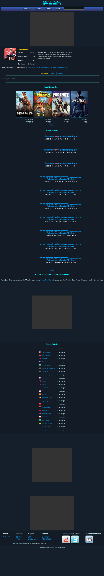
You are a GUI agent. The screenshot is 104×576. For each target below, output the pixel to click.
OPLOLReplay (46, 355)
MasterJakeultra (46, 413)
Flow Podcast (45, 420)
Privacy (30, 538)
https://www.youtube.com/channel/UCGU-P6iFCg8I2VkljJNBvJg (47, 67)
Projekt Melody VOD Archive (50, 375)
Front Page (6, 536)
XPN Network (45, 378)
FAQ (29, 536)
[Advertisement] (52, 29)
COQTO (44, 384)
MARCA (44, 394)
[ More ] (52, 125)
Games (60, 73)
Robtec (44, 381)
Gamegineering (46, 430)
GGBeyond (45, 536)
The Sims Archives (47, 397)
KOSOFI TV (45, 388)
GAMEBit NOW (46, 371)
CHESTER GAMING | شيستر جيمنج (52, 368)
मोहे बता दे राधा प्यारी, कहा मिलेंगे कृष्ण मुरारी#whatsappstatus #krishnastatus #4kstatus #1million (60, 178)
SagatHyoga (45, 401)
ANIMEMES (45, 410)
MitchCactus (45, 362)
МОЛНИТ (44, 417)
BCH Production (46, 352)
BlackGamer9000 (46, 391)
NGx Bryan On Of (47, 423)
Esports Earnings (47, 538)
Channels (19, 536)
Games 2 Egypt (46, 407)
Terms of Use (32, 540)
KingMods (44, 358)
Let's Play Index (46, 540)
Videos (53, 73)
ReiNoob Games (46, 365)
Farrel (43, 404)
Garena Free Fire (45, 280)
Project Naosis (46, 426)
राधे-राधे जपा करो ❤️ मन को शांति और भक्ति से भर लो (60, 136)
